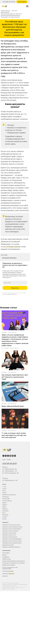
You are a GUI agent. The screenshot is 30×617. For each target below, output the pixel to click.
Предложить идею (6, 559)
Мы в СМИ (4, 516)
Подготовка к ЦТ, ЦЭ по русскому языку (11, 524)
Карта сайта (5, 576)
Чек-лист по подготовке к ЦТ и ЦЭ (9, 567)
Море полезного (5, 12)
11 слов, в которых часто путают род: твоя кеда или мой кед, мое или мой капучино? (14, 435)
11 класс (4, 486)
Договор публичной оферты (8, 565)
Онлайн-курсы (5, 496)
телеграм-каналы (13, 246)
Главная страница (5, 10)
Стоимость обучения (7, 500)
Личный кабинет (22, 1)
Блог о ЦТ (14, 10)
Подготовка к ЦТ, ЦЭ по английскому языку (12, 541)
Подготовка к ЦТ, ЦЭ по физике (9, 532)
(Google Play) (11, 573)
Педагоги (4, 502)
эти (4, 246)
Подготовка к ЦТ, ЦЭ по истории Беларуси (11, 528)
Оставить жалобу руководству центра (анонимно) (13, 561)
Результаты (5, 508)
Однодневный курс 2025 (8, 545)
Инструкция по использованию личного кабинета (13, 563)
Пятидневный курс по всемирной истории (11, 542)
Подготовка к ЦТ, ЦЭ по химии (9, 534)
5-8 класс (4, 492)
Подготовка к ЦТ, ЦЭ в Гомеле (9, 494)
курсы (4, 484)
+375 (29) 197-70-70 (8, 2)
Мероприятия (5, 510)
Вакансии (4, 555)
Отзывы (4, 506)
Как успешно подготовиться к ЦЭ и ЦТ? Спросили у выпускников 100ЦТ (15, 377)
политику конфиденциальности (9, 294)
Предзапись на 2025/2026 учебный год (11, 547)
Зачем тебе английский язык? (13, 406)
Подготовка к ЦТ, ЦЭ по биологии (9, 537)
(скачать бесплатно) (6, 568)
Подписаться (15, 288)
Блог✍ (4, 512)
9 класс (4, 490)
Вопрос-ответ (5, 514)
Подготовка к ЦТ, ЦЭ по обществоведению (12, 538)
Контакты (4, 518)
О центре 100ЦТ (6, 498)
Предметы (4, 504)
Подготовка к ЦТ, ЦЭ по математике (10, 530)
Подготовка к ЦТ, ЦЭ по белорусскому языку (12, 526)
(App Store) (10, 571)
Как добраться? (5, 557)
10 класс (4, 488)
